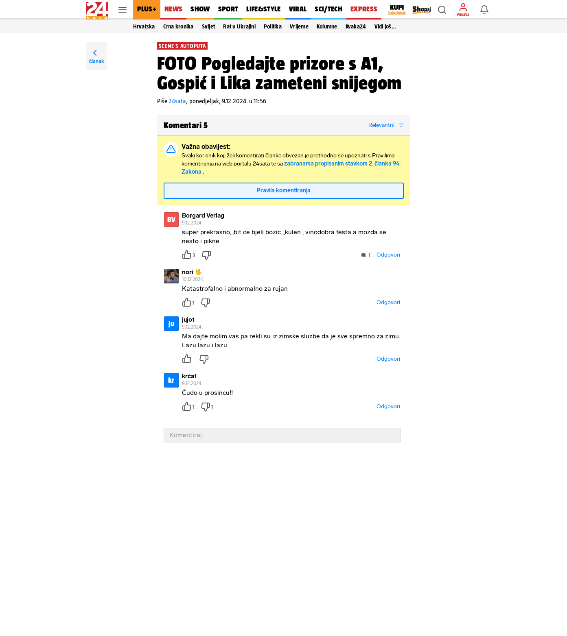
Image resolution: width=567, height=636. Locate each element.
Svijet (208, 26)
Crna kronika (178, 26)
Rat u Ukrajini (239, 26)
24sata (177, 101)
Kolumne (327, 26)
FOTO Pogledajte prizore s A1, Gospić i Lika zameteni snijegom (279, 72)
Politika (273, 26)
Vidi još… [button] (385, 26)
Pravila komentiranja (283, 190)
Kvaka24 (356, 26)
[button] (442, 10)
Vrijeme (299, 26)
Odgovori (388, 254)
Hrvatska (144, 26)
